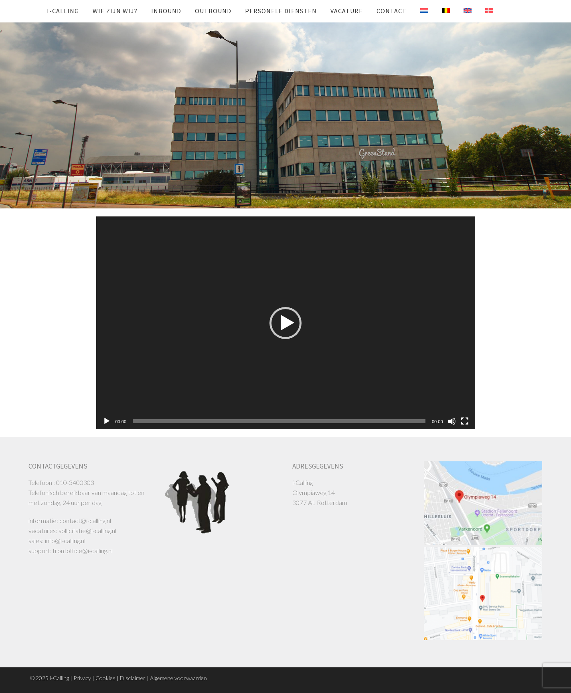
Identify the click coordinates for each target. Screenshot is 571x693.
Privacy (82, 678)
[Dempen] (452, 421)
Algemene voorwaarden (178, 678)
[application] (285, 323)
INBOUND (166, 11)
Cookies (105, 678)
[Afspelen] (107, 421)
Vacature (346, 11)
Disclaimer (133, 678)
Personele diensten (281, 11)
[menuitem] (418, 11)
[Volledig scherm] (465, 421)
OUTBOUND (213, 11)
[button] (285, 323)
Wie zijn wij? (115, 11)
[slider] (279, 421)
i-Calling (63, 11)
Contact (392, 11)
